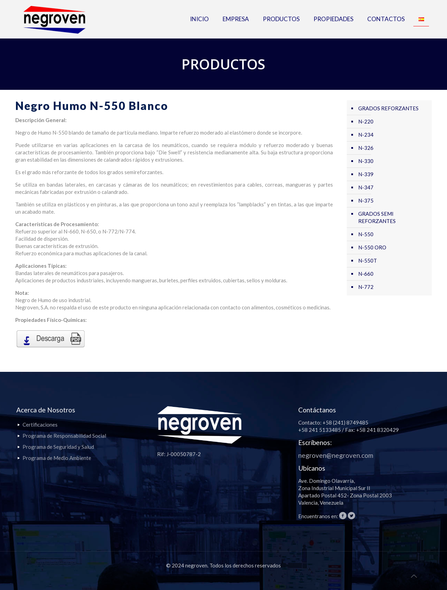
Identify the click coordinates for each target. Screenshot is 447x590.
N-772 (365, 287)
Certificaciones (40, 424)
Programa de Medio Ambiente (57, 458)
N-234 (365, 134)
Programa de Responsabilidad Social (64, 436)
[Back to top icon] (413, 575)
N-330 (365, 161)
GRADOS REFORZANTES (388, 108)
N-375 (365, 200)
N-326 (365, 148)
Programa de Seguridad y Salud (58, 447)
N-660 (365, 274)
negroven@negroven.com (335, 455)
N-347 (365, 187)
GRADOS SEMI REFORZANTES (377, 217)
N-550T (367, 260)
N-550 (365, 234)
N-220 (365, 121)
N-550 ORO (372, 247)
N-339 (365, 174)
